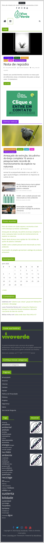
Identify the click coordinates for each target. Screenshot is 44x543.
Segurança (5, 404)
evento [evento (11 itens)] (10, 447)
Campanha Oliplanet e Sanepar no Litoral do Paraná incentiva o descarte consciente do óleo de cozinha (19, 309)
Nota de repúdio (16, 64)
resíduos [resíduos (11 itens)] (4, 488)
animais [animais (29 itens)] (5, 430)
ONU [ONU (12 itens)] (10, 464)
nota (33, 67)
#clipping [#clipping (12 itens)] (4, 422)
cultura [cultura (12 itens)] (4, 438)
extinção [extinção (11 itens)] (4, 449)
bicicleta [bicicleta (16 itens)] (4, 432)
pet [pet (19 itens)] (9, 466)
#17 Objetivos (9, 58)
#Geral (17, 58)
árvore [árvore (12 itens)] (4, 518)
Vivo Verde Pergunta (9, 410)
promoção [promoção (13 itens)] (5, 472)
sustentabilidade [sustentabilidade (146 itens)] (8, 495)
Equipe (4, 391)
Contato (4, 387)
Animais (20, 149)
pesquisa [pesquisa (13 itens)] (4, 466)
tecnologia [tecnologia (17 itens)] (5, 503)
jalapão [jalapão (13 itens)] (9, 449)
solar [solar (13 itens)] (9, 490)
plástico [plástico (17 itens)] (9, 468)
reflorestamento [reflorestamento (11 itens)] (6, 485)
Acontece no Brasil (10, 149)
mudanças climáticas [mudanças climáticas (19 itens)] (5, 463)
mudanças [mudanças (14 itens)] (5, 460)
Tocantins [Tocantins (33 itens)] (6, 505)
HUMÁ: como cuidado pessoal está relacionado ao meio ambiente (28, 197)
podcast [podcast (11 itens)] (4, 470)
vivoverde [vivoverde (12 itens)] (4, 515)
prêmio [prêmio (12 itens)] (10, 472)
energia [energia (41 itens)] (5, 444)
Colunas (5, 384)
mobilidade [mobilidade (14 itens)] (5, 458)
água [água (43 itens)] (10, 515)
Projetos (5, 400)
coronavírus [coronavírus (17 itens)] (6, 436)
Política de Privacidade (10, 394)
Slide (10, 60)
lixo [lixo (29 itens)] (3, 452)
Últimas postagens (20, 60)
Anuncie (5, 381)
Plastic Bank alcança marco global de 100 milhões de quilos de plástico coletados (28, 186)
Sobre (4, 407)
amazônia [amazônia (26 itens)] (6, 424)
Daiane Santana (24, 67)
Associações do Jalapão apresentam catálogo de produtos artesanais (28, 209)
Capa (26, 149)
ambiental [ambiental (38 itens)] (7, 427)
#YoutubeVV (6, 377)
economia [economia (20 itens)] (5, 442)
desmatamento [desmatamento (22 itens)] (7, 440)
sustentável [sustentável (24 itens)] (6, 501)
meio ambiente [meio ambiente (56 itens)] (7, 453)
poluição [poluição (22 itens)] (10, 470)
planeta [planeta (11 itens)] (4, 468)
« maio (4, 290)
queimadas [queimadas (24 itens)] (6, 474)
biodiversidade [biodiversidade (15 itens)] (6, 434)
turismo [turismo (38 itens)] (5, 508)
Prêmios (5, 397)
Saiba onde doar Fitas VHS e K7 (25, 315)
